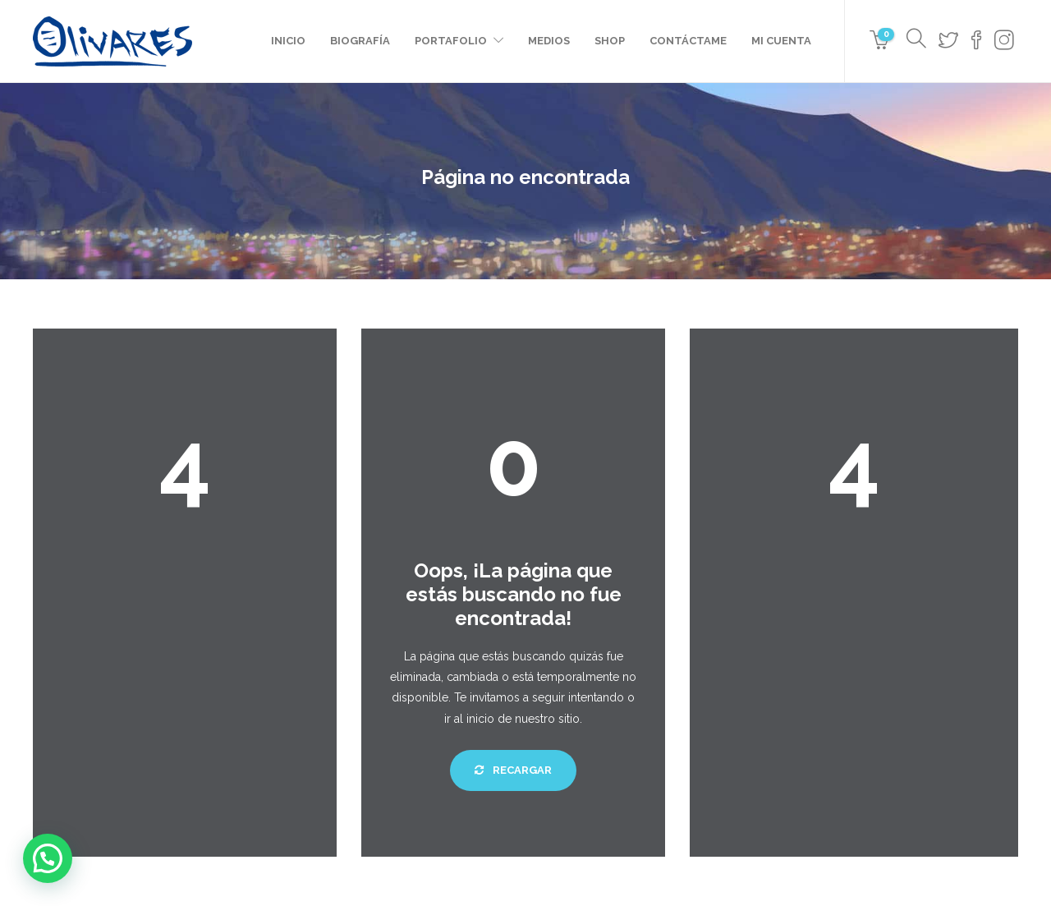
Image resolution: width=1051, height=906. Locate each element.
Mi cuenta (781, 40)
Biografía (360, 40)
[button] (47, 858)
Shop (609, 40)
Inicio (288, 40)
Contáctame (688, 40)
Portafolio (451, 40)
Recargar (513, 770)
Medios (549, 40)
